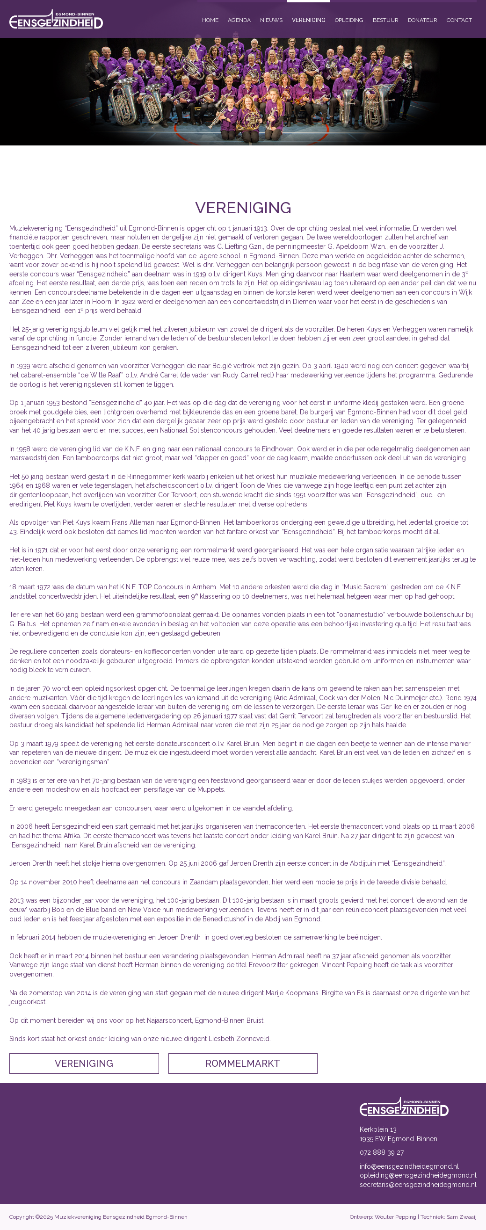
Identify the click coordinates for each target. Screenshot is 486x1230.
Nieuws (271, 20)
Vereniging (309, 20)
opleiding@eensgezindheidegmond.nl (418, 1175)
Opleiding (349, 20)
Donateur (422, 20)
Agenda (239, 20)
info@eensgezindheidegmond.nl (409, 1166)
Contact (459, 20)
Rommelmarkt (242, 1063)
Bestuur (386, 20)
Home (210, 20)
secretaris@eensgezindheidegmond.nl (418, 1184)
